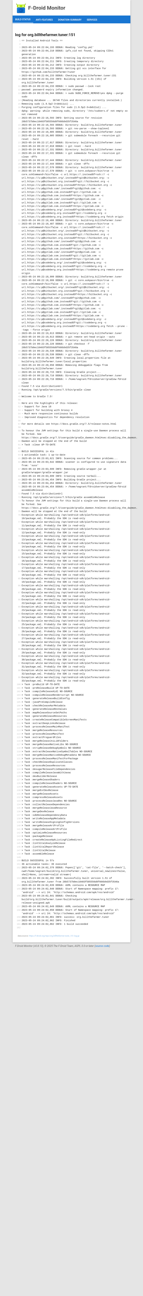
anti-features (44, 19)
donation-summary (70, 19)
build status (23, 19)
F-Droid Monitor (40, 8)
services (92, 19)
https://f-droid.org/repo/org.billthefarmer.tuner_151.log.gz (54, 936)
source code (102, 945)
